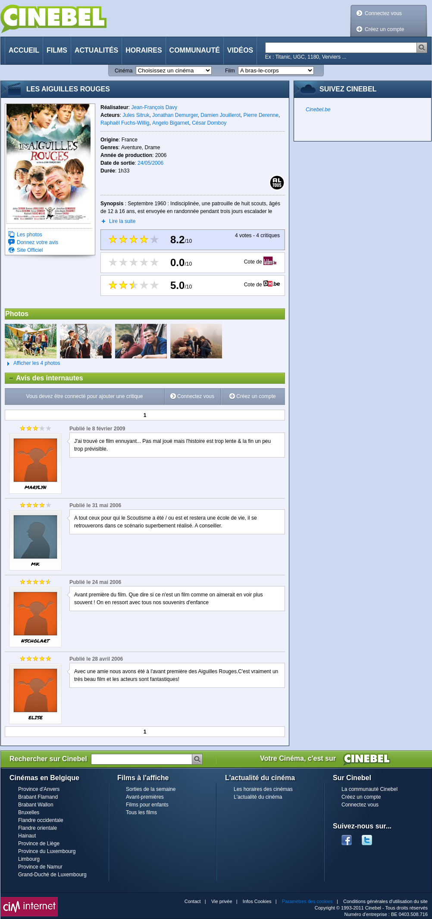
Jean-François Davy (154, 107)
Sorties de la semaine (150, 789)
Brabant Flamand (38, 797)
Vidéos (240, 50)
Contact (193, 901)
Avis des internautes (44, 378)
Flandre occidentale (40, 820)
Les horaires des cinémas (263, 789)
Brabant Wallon (35, 805)
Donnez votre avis (37, 242)
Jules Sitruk (135, 115)
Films (57, 50)
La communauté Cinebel (369, 789)
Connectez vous (383, 13)
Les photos (29, 235)
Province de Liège (38, 844)
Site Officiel (30, 250)
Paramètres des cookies (307, 901)
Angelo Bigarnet (170, 123)
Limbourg (29, 859)
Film (230, 71)
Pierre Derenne (261, 115)
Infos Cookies (257, 901)
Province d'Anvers (38, 789)
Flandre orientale (37, 828)
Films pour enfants (147, 805)
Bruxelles (28, 812)
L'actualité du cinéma (258, 797)
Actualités (96, 50)
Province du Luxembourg (46, 851)
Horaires (143, 50)
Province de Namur (40, 867)
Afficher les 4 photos (32, 363)
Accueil (24, 50)
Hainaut (27, 836)
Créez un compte (384, 29)
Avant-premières (145, 797)
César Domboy (209, 123)
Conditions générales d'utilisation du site (385, 901)
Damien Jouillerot (220, 115)
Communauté (194, 50)
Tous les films (141, 812)
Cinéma (123, 71)
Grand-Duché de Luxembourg (52, 875)
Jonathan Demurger (174, 115)
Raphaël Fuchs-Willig (124, 123)
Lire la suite (122, 221)
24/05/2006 (150, 163)
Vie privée (221, 901)
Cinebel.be (318, 110)
